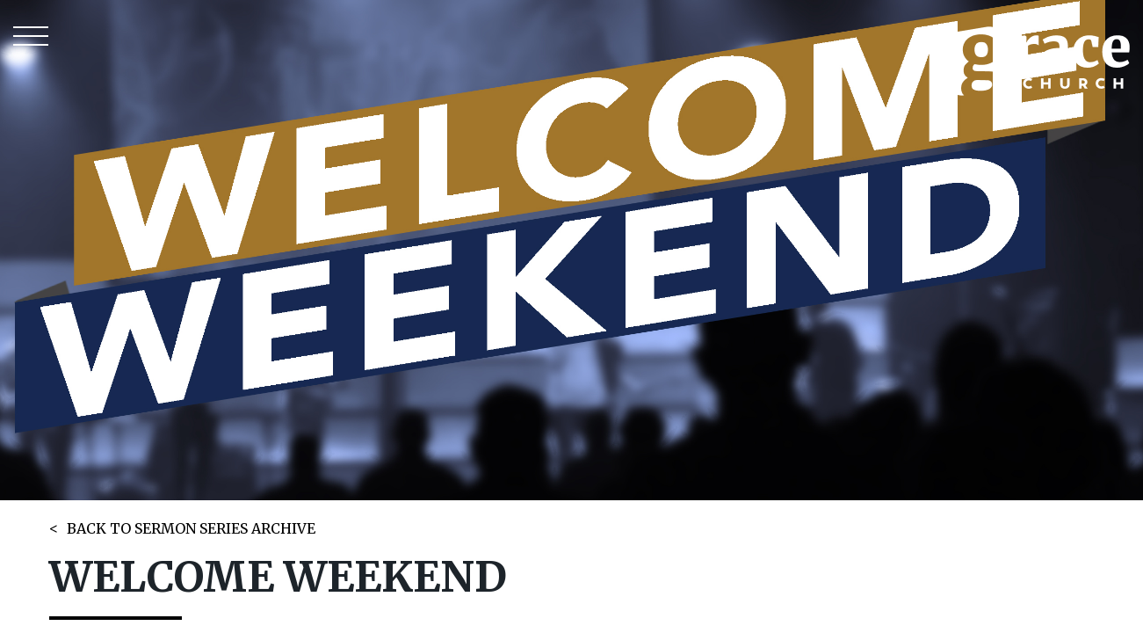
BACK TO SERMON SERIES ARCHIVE (191, 528)
